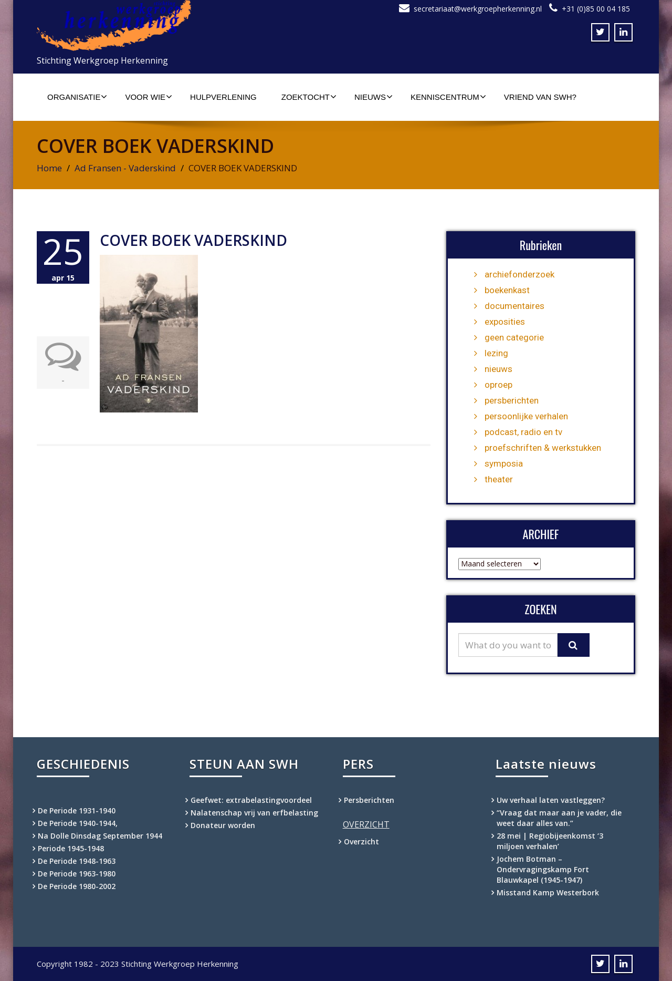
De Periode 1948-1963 (77, 861)
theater (499, 479)
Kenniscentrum (448, 96)
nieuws (498, 369)
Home (49, 168)
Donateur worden (223, 825)
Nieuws (373, 96)
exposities (505, 321)
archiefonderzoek (519, 274)
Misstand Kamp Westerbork (548, 892)
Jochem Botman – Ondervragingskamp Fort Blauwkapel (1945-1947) (543, 869)
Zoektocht (309, 96)
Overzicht (361, 841)
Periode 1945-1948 (71, 848)
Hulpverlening (223, 96)
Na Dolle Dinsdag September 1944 (100, 836)
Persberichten (369, 800)
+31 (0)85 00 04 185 (596, 9)
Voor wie (148, 96)
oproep (498, 384)
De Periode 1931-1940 (77, 810)
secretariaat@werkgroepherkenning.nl (478, 9)
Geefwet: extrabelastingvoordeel (251, 800)
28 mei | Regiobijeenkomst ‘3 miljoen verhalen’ (550, 841)
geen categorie (514, 337)
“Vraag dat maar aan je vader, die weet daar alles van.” (559, 818)
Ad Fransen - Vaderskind (125, 168)
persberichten (512, 400)
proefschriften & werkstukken (543, 447)
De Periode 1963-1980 (77, 874)
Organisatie (77, 96)
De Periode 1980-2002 (77, 886)
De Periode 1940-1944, (78, 823)
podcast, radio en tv (523, 432)
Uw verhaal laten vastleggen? (551, 800)
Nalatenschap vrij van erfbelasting (254, 813)
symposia (504, 463)
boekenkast (507, 290)
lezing (496, 353)
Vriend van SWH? (540, 96)
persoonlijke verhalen (526, 416)
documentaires (514, 306)
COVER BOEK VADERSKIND (193, 240)
